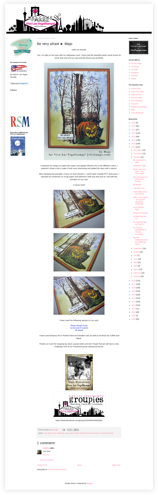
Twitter (133, 79)
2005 (133, 319)
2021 (133, 140)
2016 (133, 288)
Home (79, 465)
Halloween (60, 433)
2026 (133, 123)
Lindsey (46, 448)
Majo (133, 110)
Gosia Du (134, 104)
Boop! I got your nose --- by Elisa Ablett (139, 171)
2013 (133, 298)
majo (67, 433)
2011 (133, 305)
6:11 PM (46, 455)
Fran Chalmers (137, 101)
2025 (133, 126)
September (138, 248)
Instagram (135, 73)
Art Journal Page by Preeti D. (139, 223)
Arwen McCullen (137, 92)
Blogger (90, 483)
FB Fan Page (136, 63)
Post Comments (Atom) (57, 469)
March (136, 269)
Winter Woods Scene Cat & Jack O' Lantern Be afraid (94, 433)
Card (45, 433)
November (138, 154)
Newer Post (42, 465)
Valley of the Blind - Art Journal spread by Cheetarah (140, 200)
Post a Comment (46, 460)
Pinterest (134, 76)
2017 (133, 284)
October (137, 157)
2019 (133, 147)
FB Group (135, 67)
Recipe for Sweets (140, 213)
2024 (133, 130)
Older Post (116, 465)
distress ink (52, 433)
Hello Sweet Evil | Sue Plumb (140, 193)
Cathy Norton (136, 95)
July (135, 255)
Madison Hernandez (139, 107)
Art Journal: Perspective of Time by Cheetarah (139, 231)
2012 (133, 302)
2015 (133, 291)
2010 (133, 309)
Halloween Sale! (139, 166)
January (137, 276)
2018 (133, 281)
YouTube (134, 70)
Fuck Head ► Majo (138, 208)
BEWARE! (137, 185)
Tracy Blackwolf (137, 113)
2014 (133, 295)
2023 (133, 133)
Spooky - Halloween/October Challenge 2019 (140, 241)
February (137, 273)
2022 (133, 137)
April (136, 266)
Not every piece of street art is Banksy (140, 179)
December (138, 150)
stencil (72, 433)
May (135, 262)
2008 (133, 316)
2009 (133, 312)
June (136, 259)
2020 (133, 144)
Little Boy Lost (138, 188)
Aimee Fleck (136, 89)
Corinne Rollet (136, 98)
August (137, 252)
